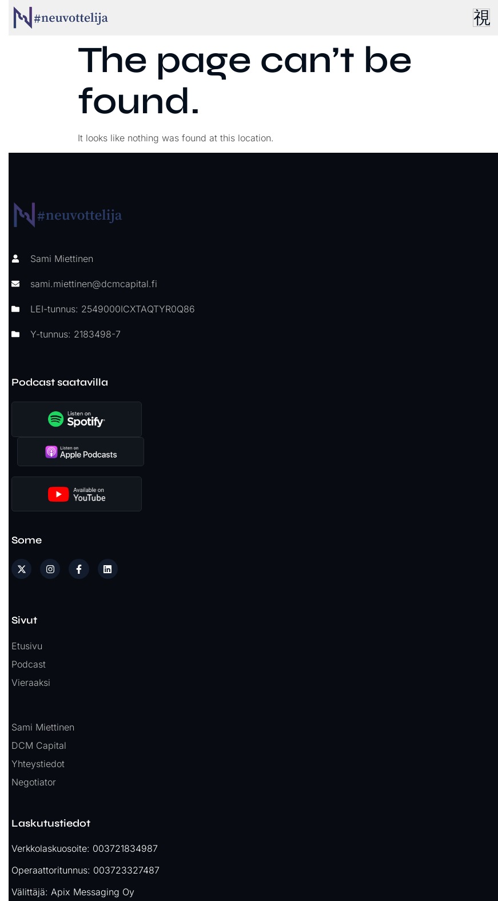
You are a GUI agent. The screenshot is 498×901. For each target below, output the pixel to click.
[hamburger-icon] (478, 18)
